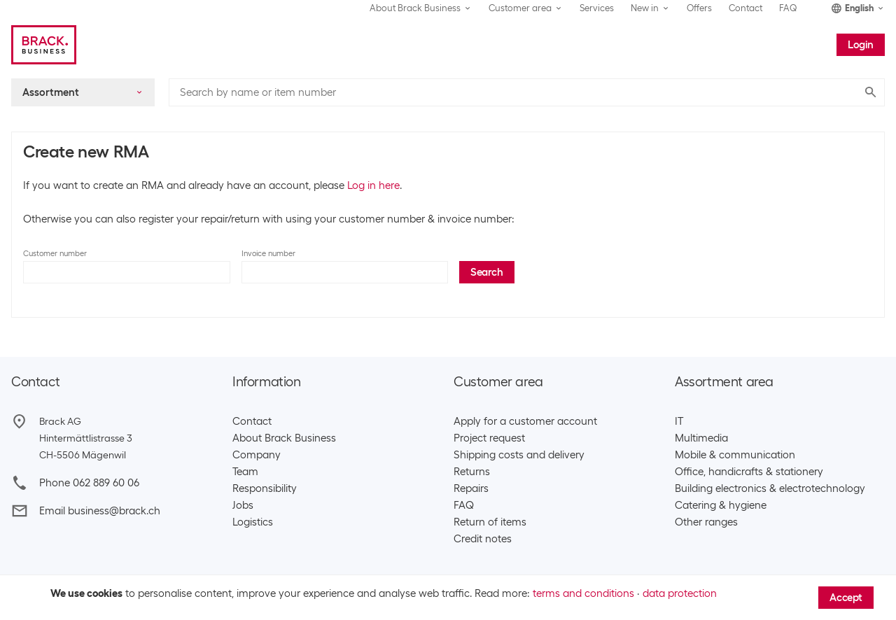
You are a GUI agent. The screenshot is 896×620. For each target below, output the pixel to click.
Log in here (373, 185)
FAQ (788, 8)
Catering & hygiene (720, 505)
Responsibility (264, 488)
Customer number (55, 253)
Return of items (490, 522)
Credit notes (483, 539)
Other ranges (706, 522)
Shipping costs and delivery (519, 455)
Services (597, 8)
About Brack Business (284, 438)
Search (486, 272)
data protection (680, 593)
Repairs (471, 488)
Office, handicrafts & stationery (749, 471)
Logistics (252, 522)
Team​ (245, 471)
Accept (846, 597)
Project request (489, 438)
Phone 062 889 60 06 (89, 483)
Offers (699, 8)
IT (679, 421)
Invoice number (268, 253)
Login (861, 44)
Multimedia (701, 438)
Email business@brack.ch (99, 511)
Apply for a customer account (525, 421)
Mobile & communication (735, 455)
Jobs (242, 505)
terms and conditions (583, 593)
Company (256, 455)
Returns (472, 471)
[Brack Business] (43, 44)
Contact (745, 8)
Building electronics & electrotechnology (770, 488)
